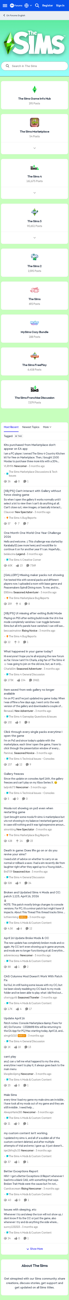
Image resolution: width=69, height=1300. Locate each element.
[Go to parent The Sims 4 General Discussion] (25, 675)
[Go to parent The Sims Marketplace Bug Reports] (27, 598)
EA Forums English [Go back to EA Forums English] (14, 15)
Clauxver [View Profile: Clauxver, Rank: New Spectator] (9, 512)
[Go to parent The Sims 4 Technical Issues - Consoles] (29, 759)
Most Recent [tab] (11, 427)
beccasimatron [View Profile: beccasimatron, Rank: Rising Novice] (12, 630)
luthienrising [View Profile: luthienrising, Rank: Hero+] (11, 917)
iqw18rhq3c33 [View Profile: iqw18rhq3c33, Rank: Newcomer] (12, 1150)
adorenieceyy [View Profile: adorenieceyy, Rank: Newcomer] (11, 955)
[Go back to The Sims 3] (34, 221)
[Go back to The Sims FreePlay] (34, 365)
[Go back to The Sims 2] (34, 266)
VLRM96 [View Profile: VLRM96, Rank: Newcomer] (8, 466)
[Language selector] (28, 5)
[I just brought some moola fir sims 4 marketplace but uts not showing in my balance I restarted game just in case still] (34, 821)
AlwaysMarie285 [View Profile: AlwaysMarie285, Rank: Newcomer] (13, 1112)
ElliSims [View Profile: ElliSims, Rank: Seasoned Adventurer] (8, 592)
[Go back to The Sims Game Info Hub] (34, 99)
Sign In (60, 5)
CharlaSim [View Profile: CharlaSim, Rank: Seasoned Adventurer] (10, 668)
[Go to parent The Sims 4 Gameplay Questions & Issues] (31, 717)
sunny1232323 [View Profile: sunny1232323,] (12, 1227)
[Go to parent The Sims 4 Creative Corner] (23, 560)
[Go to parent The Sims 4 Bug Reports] (20, 518)
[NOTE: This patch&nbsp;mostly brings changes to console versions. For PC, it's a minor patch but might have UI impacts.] (34, 908)
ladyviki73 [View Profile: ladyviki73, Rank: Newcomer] (9, 787)
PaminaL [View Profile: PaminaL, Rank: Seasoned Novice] (8, 753)
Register (47, 5)
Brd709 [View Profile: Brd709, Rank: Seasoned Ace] (8, 871)
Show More (34, 1248)
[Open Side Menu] (5, 5)
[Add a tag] (18, 436)
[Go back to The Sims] (34, 299)
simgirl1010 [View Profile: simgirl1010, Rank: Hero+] (10, 1035)
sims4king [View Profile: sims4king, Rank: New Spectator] (10, 829)
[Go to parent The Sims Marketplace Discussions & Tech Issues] (35, 474)
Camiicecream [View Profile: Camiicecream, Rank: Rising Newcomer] (12, 1188)
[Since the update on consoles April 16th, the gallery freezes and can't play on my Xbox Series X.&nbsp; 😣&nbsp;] (34, 781)
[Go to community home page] (16, 5)
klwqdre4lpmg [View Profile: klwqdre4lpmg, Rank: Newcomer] (12, 1074)
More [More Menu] (47, 427)
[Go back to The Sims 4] (34, 176)
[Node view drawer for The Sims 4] (34, 193)
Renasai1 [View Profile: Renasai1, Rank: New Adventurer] (9, 711)
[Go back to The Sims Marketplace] (34, 132)
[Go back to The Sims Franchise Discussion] (34, 398)
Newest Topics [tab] (30, 427)
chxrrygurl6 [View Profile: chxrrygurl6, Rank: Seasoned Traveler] (10, 997)
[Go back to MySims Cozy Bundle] (34, 332)
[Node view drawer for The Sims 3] (34, 238)
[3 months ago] (36, 466)
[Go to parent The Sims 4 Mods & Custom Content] (28, 923)
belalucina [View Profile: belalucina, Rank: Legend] (9, 554)
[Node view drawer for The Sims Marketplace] (34, 148)
